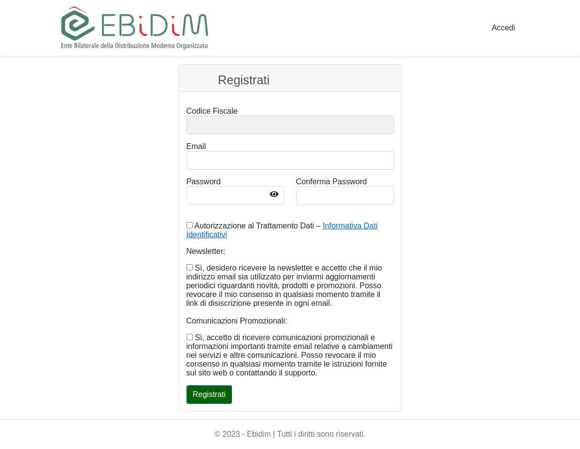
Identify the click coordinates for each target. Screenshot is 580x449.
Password (203, 181)
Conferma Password (331, 181)
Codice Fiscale (212, 111)
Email (196, 146)
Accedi (503, 28)
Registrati (244, 80)
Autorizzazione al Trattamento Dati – (282, 230)
